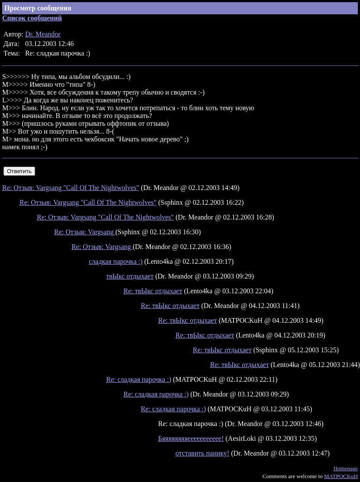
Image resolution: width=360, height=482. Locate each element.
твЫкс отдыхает (129, 276)
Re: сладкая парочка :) (138, 379)
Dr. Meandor (43, 34)
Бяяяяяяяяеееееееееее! (191, 438)
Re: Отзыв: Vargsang (84, 232)
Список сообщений (32, 18)
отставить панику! (202, 453)
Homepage (346, 468)
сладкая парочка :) (116, 261)
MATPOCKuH (341, 476)
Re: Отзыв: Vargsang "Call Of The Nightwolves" (70, 187)
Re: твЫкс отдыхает (152, 291)
